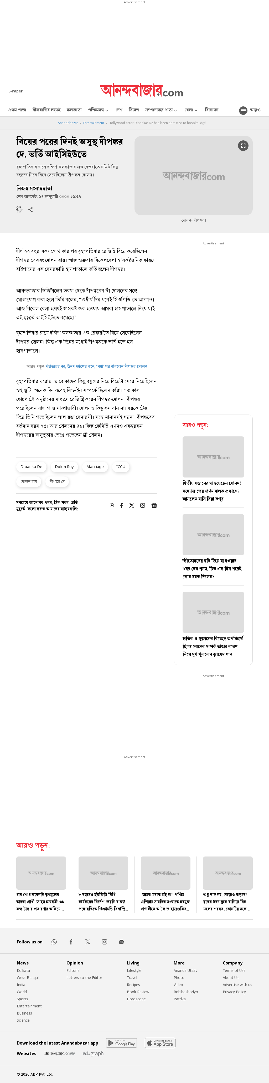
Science (23, 1020)
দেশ (119, 110)
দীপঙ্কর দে (57, 481)
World (22, 991)
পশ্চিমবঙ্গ (98, 111)
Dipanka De (31, 466)
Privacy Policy (234, 991)
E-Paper (15, 90)
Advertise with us (237, 984)
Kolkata (23, 970)
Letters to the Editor (84, 977)
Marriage (95, 466)
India (21, 984)
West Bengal (28, 977)
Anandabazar (68, 123)
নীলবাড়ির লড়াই (46, 110)
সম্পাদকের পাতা (161, 111)
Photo (179, 977)
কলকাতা (74, 110)
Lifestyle (134, 970)
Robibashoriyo (186, 991)
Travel (132, 977)
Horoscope (136, 998)
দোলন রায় (28, 481)
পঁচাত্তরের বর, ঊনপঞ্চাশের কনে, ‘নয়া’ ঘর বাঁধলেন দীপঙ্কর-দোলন (96, 367)
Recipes (133, 984)
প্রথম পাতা (17, 110)
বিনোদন (211, 110)
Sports (22, 998)
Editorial (73, 970)
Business (24, 1013)
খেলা (191, 111)
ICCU (120, 466)
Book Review (138, 991)
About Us (231, 977)
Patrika (180, 998)
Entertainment (93, 123)
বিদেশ (134, 110)
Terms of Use (234, 970)
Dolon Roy (64, 466)
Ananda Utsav (185, 970)
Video (178, 984)
